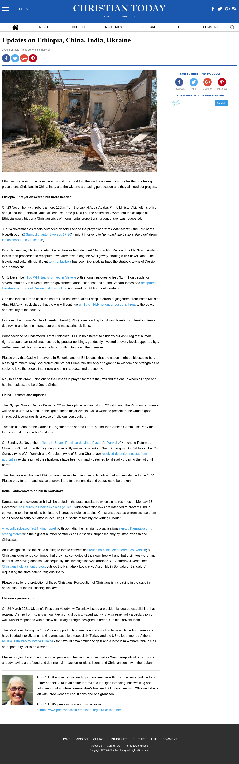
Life (179, 27)
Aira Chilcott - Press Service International (27, 49)
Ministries (113, 27)
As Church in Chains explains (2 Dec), (46, 507)
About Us (96, 745)
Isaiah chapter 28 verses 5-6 (22, 240)
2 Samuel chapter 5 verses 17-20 (47, 234)
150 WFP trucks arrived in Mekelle (51, 277)
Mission (45, 27)
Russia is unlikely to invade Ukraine (27, 641)
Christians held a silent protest (24, 566)
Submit (221, 102)
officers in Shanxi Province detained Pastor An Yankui (79, 442)
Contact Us (113, 745)
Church (78, 27)
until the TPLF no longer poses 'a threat (108, 304)
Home (66, 739)
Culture (149, 27)
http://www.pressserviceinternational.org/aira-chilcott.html (81, 710)
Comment (210, 27)
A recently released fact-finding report (29, 528)
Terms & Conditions (136, 745)
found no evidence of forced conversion (117, 550)
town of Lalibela (60, 261)
